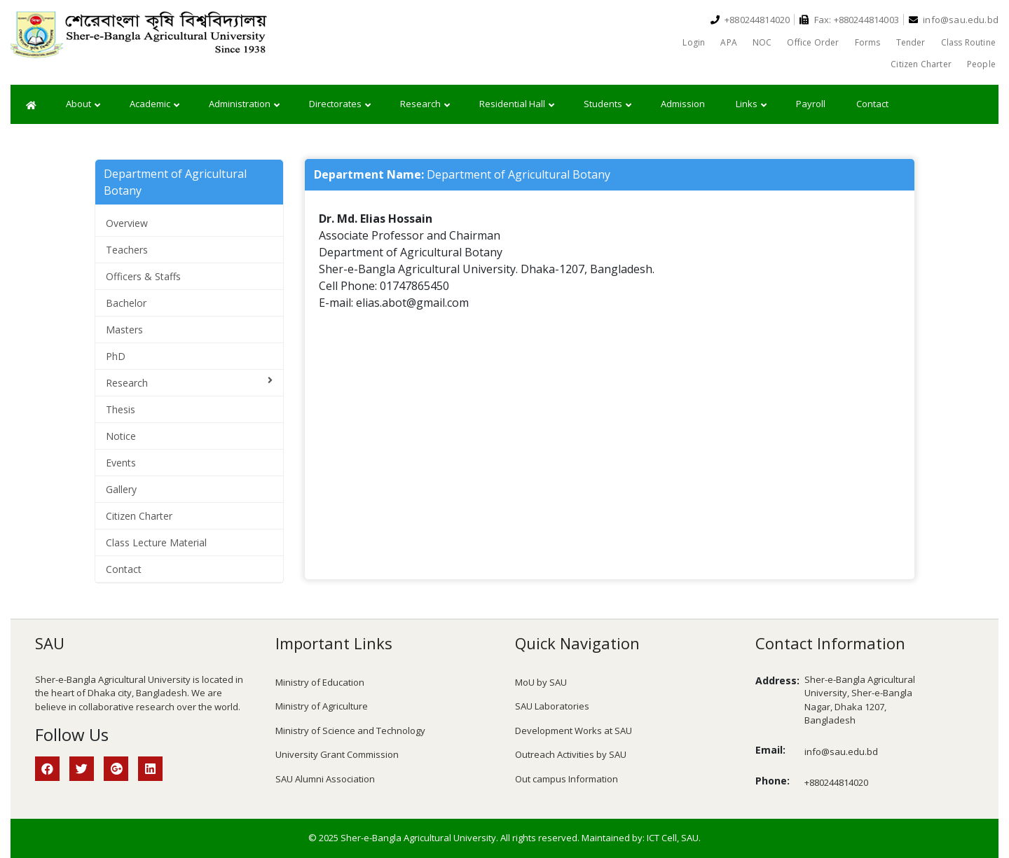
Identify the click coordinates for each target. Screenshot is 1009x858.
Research (425, 104)
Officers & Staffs (143, 276)
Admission (683, 103)
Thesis (120, 409)
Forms (868, 42)
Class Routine (968, 42)
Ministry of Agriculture (321, 706)
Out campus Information (566, 779)
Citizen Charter (921, 64)
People (981, 64)
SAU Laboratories (552, 706)
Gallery (121, 489)
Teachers (127, 249)
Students (607, 104)
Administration (244, 104)
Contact (872, 103)
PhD (115, 356)
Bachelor (126, 303)
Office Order (813, 42)
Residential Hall (516, 104)
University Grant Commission (337, 754)
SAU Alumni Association (325, 779)
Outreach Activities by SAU (570, 754)
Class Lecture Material (156, 542)
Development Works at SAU (573, 730)
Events (121, 462)
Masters (124, 329)
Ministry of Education (319, 682)
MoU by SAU (541, 682)
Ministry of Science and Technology (350, 730)
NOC (762, 42)
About (83, 104)
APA (728, 42)
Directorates (340, 104)
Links (751, 104)
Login (693, 42)
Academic (154, 104)
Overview (127, 223)
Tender (911, 42)
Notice (121, 436)
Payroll (810, 103)
